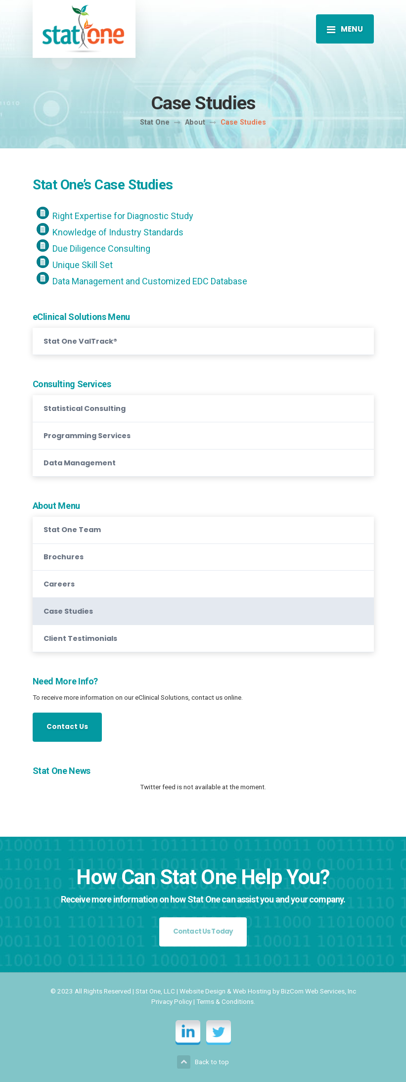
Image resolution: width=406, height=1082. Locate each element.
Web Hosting (252, 991)
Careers (59, 584)
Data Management (80, 463)
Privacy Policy (171, 1001)
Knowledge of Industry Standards (117, 232)
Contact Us (67, 726)
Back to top (203, 1062)
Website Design (203, 991)
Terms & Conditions (225, 1001)
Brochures (64, 557)
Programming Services (87, 436)
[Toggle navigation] (345, 28)
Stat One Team (72, 530)
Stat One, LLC (155, 991)
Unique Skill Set (82, 265)
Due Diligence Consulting (101, 248)
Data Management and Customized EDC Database (149, 281)
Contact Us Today (203, 931)
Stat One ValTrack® (80, 341)
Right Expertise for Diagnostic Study (122, 216)
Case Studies (68, 611)
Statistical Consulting (85, 408)
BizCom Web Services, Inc (318, 991)
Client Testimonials (80, 638)
